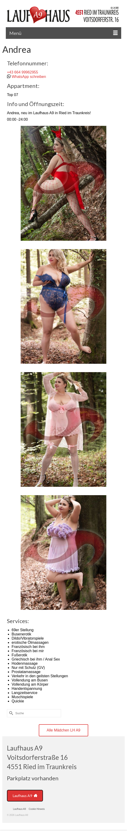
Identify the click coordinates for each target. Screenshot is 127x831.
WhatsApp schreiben (29, 77)
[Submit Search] (10, 713)
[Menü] (63, 33)
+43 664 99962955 (22, 72)
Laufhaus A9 (25, 795)
